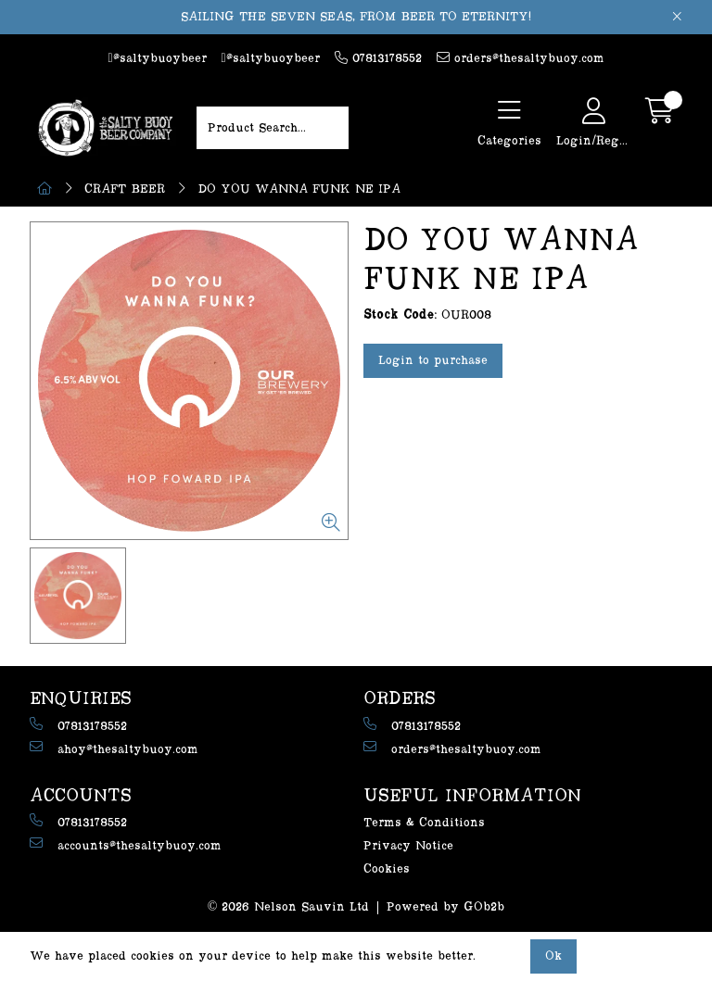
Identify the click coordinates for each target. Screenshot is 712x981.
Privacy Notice (408, 845)
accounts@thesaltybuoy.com (126, 844)
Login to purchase (433, 360)
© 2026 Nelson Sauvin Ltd (289, 906)
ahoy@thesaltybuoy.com (114, 748)
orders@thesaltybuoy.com (520, 58)
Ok (553, 956)
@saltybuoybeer (157, 58)
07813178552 (378, 58)
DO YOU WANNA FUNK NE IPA (298, 188)
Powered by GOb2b (445, 906)
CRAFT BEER (124, 188)
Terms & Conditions (424, 822)
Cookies (386, 868)
